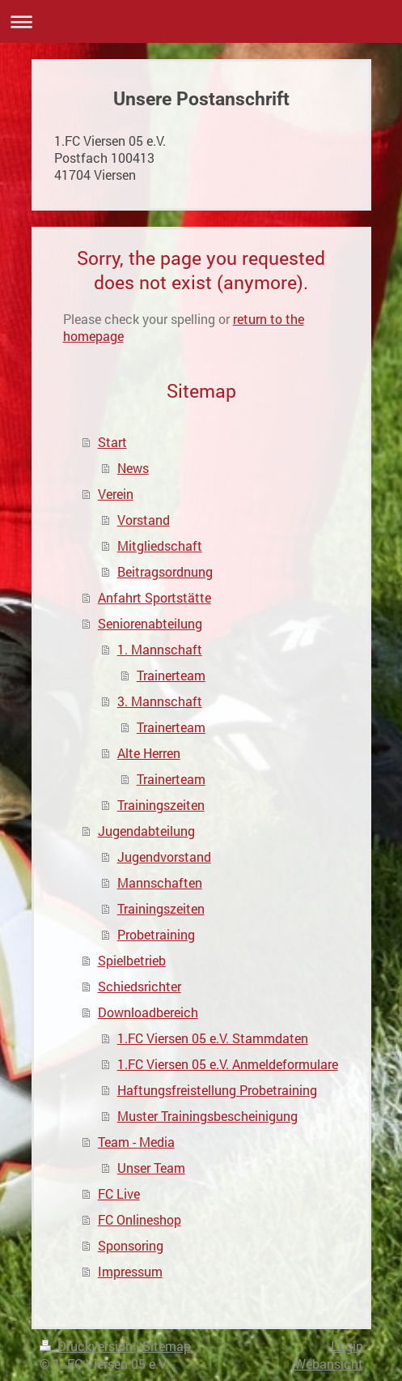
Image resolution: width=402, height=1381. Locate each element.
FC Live (119, 1193)
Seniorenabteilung (150, 623)
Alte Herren (148, 752)
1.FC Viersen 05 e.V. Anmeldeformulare (227, 1063)
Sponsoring (130, 1245)
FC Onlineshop (139, 1219)
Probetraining (156, 934)
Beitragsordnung (165, 571)
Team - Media (136, 1141)
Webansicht (328, 1363)
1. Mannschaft (159, 649)
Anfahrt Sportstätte (154, 597)
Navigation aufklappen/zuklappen (201, 21)
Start (112, 441)
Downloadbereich (148, 1012)
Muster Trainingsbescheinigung (207, 1115)
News (133, 467)
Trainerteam (171, 675)
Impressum (130, 1271)
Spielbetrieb (132, 960)
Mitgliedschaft (159, 545)
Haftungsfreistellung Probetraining (217, 1089)
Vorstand (143, 519)
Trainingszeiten (161, 804)
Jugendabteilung (146, 830)
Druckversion (88, 1345)
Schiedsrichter (139, 986)
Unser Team (151, 1167)
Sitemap (166, 1345)
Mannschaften (159, 882)
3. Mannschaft (159, 701)
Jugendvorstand (164, 856)
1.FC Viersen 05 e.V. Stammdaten (212, 1037)
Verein (115, 493)
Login (347, 1345)
